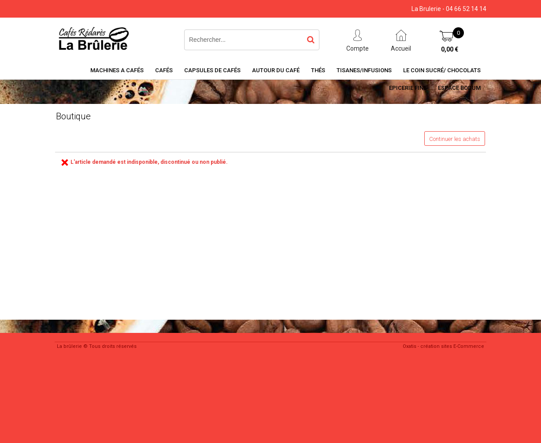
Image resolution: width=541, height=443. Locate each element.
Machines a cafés (117, 70)
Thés (318, 70)
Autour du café (276, 70)
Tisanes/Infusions (364, 70)
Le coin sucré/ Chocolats (442, 70)
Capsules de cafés (212, 70)
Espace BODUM (459, 88)
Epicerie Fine (407, 88)
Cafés (164, 70)
